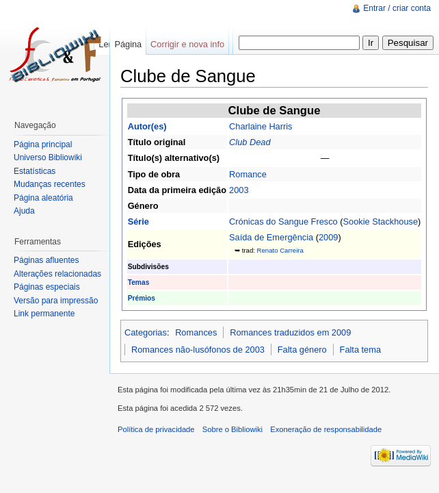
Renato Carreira (280, 250)
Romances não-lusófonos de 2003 (198, 349)
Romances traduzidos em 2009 (290, 332)
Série (138, 221)
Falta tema (360, 349)
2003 (238, 190)
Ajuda (24, 211)
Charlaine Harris (260, 126)
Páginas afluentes (46, 260)
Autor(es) (147, 126)
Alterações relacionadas (57, 274)
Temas (139, 282)
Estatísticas (34, 171)
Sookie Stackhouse (380, 221)
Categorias (145, 332)
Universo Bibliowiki (48, 157)
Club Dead (249, 142)
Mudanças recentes (49, 184)
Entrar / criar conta (397, 8)
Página (128, 44)
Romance (248, 174)
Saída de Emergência (271, 237)
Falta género (302, 349)
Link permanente (44, 313)
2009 (328, 237)
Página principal (43, 144)
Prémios (141, 298)
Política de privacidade (156, 429)
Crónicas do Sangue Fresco (283, 221)
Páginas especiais (47, 287)
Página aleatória (43, 198)
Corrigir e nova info (187, 44)
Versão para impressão (56, 300)
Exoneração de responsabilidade (326, 429)
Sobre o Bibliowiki (232, 429)
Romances (196, 332)
